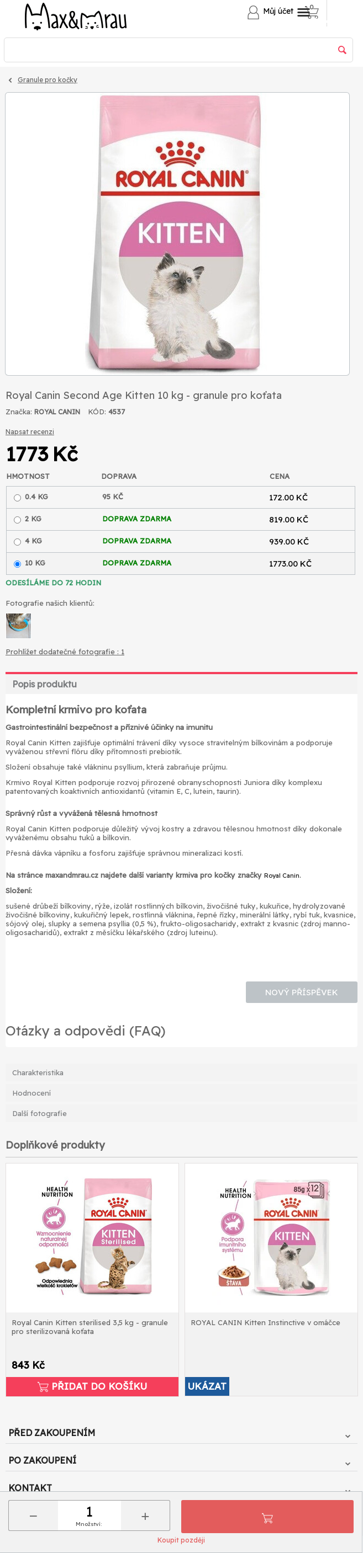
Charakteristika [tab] (38, 1072)
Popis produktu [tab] (44, 684)
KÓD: (97, 411)
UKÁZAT (207, 1386)
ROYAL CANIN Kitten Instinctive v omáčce (265, 1322)
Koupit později (181, 1540)
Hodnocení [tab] (31, 1092)
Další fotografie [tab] (39, 1113)
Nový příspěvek (301, 992)
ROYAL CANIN (57, 412)
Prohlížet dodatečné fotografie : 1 (65, 651)
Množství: (89, 1524)
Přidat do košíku (267, 1516)
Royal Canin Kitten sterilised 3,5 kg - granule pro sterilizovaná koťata (90, 1327)
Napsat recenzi (30, 432)
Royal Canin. (282, 875)
